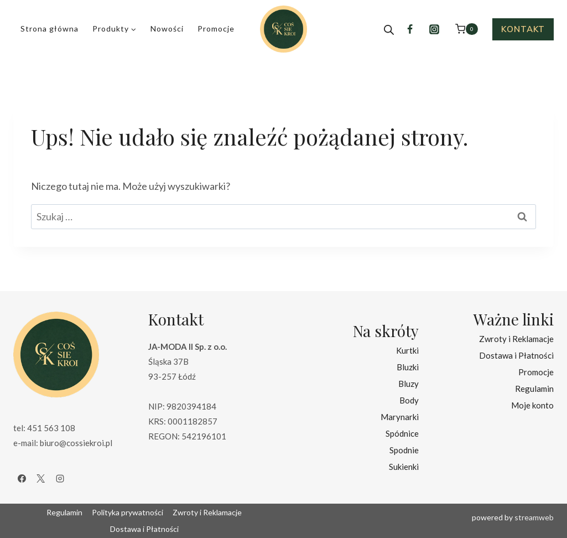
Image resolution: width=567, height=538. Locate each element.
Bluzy (408, 384)
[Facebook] (410, 29)
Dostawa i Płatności (516, 355)
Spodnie (404, 450)
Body (409, 400)
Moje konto (532, 405)
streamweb (534, 517)
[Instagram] (434, 29)
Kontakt (523, 29)
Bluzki (408, 367)
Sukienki (404, 467)
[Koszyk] (466, 29)
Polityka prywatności (127, 512)
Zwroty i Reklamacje (516, 339)
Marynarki (400, 417)
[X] (41, 478)
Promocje (216, 28)
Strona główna (49, 28)
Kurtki (407, 350)
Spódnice (402, 433)
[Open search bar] (388, 29)
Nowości (167, 28)
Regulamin (534, 389)
